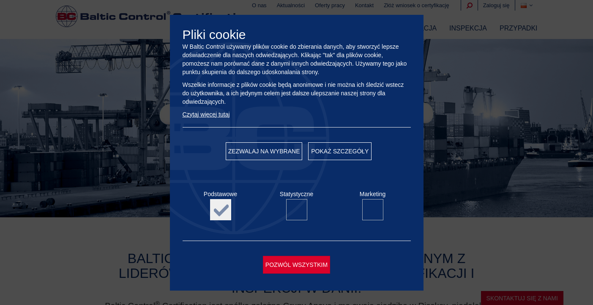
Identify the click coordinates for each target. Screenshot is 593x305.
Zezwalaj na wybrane (264, 151)
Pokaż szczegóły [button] (340, 151)
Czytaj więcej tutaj (206, 114)
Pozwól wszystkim (296, 264)
